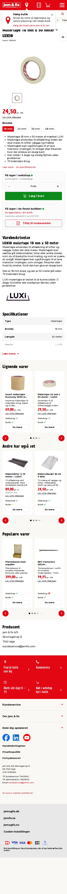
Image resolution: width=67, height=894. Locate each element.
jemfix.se (9, 818)
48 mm (49, 128)
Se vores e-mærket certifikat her (17, 793)
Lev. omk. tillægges (11, 117)
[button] (31, 438)
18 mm (8, 128)
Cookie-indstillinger (17, 831)
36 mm (35, 128)
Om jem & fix (10, 716)
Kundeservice (11, 704)
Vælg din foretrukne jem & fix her (31, 25)
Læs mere (8, 167)
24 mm (21, 128)
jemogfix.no (11, 824)
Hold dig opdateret (15, 728)
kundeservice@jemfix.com (21, 782)
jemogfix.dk (11, 811)
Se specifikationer (26, 167)
